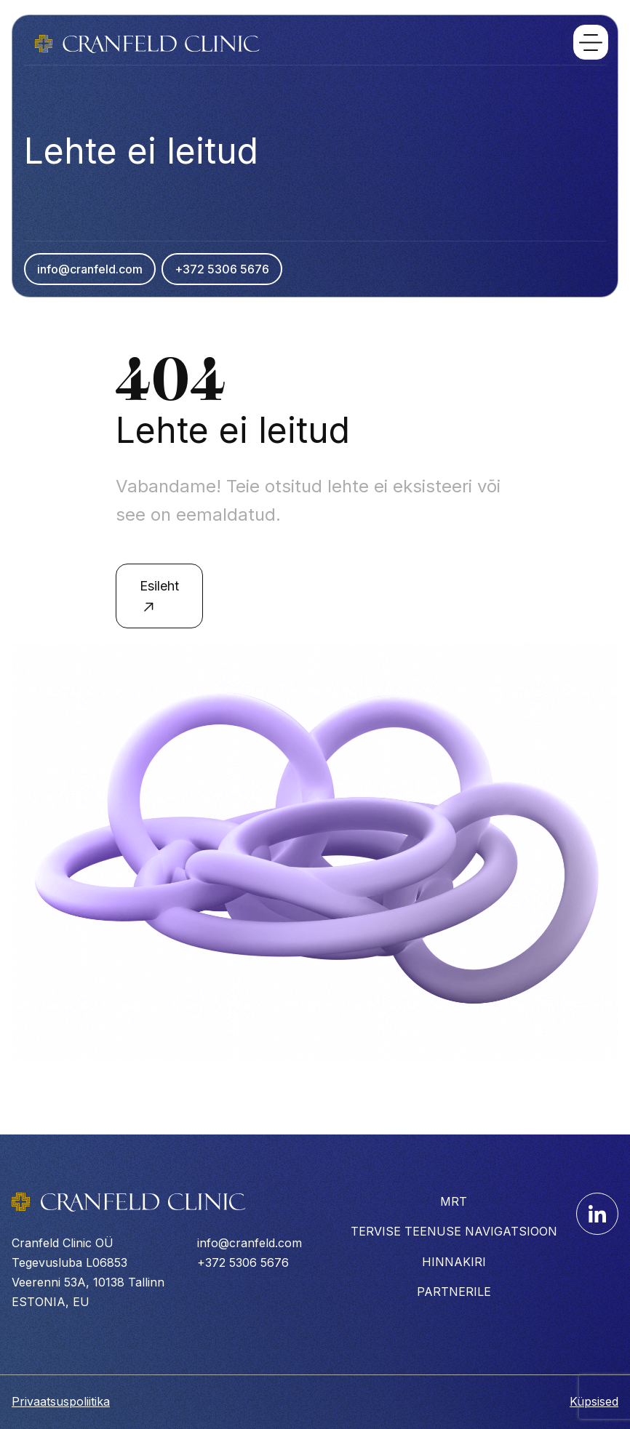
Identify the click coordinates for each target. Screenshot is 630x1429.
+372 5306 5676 (222, 269)
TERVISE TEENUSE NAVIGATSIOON (454, 1231)
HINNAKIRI (454, 1261)
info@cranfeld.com (90, 269)
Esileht (159, 597)
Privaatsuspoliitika (61, 1401)
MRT (453, 1201)
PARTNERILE (454, 1291)
